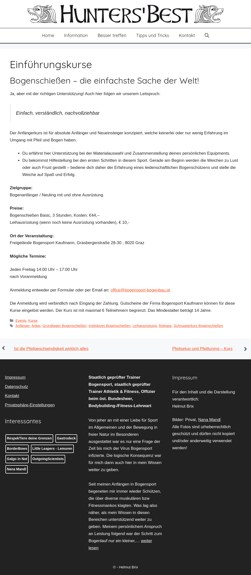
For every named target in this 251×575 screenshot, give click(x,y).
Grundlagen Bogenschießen (64, 326)
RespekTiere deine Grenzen (29, 438)
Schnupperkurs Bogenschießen (198, 326)
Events (20, 321)
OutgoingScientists (48, 459)
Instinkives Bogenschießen (109, 326)
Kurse (33, 321)
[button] (207, 35)
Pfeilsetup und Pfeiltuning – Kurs (202, 348)
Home (48, 35)
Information (76, 35)
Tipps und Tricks (152, 35)
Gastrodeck (66, 438)
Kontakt (187, 35)
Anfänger (22, 326)
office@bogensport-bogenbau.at (140, 290)
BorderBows (17, 448)
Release (165, 326)
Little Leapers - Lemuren (52, 448)
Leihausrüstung (145, 326)
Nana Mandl (16, 469)
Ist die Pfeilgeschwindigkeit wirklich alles (51, 348)
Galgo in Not (17, 459)
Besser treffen (112, 35)
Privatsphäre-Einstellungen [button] (30, 405)
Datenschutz (16, 386)
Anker (35, 326)
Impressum (15, 377)
